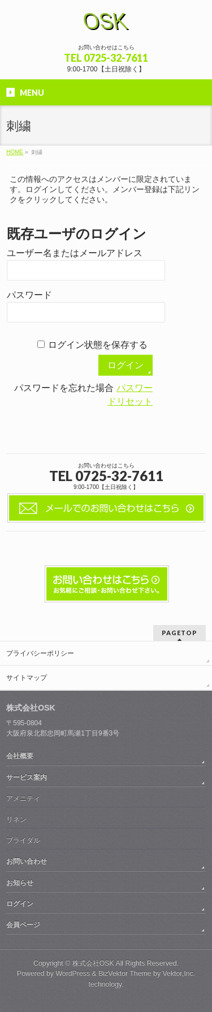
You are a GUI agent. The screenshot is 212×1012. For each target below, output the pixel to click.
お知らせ (19, 883)
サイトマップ (26, 678)
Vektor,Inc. (179, 973)
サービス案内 (26, 777)
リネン (16, 819)
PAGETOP (179, 632)
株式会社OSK (93, 963)
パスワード (29, 295)
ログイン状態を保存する (98, 345)
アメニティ (23, 798)
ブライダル (23, 840)
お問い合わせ (26, 861)
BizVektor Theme (125, 973)
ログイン (19, 904)
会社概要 (19, 756)
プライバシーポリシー (40, 653)
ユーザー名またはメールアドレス (74, 253)
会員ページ (23, 925)
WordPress (72, 973)
